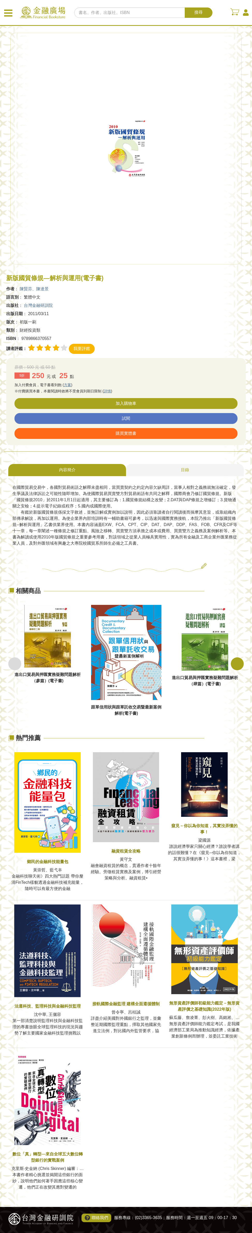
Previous (14, 663)
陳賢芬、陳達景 (34, 289)
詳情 (107, 391)
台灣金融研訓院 (38, 305)
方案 (67, 385)
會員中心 (246, 13)
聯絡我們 (100, 1217)
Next (237, 663)
